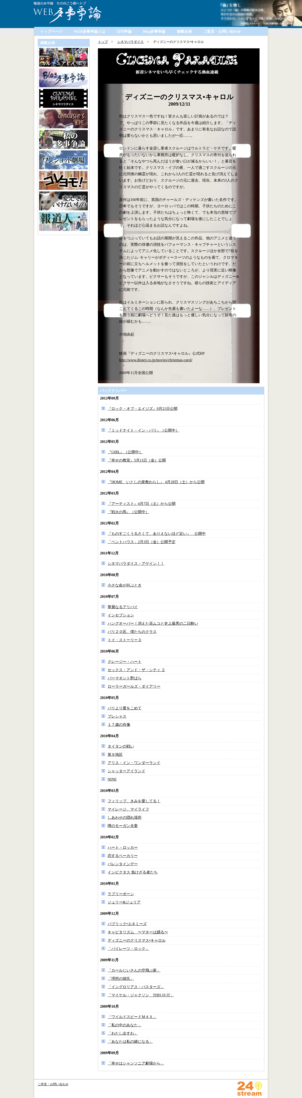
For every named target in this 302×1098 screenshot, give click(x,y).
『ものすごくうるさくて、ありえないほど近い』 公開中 (157, 534)
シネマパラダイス (130, 42)
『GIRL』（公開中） (125, 452)
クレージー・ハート (125, 662)
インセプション (121, 615)
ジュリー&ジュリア (124, 902)
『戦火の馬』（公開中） (128, 512)
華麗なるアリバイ (123, 607)
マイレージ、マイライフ (128, 809)
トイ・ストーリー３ (125, 640)
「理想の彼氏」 (121, 979)
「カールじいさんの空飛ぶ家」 (134, 970)
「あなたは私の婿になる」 (130, 1042)
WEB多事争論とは (89, 31)
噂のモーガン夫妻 (123, 826)
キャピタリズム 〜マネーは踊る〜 (138, 932)
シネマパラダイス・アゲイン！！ (136, 563)
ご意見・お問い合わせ (222, 31)
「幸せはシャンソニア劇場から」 (136, 1063)
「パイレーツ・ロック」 (128, 949)
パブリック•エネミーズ (127, 924)
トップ (103, 42)
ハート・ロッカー (123, 847)
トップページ (51, 31)
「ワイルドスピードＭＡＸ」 (132, 1017)
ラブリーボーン (121, 894)
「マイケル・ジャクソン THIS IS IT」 (141, 995)
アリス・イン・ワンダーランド (134, 763)
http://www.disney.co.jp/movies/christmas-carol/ (155, 360)
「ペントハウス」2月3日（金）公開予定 (142, 542)
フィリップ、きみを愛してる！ (134, 801)
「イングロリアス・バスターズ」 (136, 987)
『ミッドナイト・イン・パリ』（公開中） (143, 430)
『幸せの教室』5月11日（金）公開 (137, 460)
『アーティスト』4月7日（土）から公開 (142, 504)
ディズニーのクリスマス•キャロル (137, 940)
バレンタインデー (123, 864)
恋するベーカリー (123, 856)
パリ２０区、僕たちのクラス (132, 632)
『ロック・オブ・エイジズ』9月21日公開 (142, 409)
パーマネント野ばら (125, 678)
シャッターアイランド (126, 771)
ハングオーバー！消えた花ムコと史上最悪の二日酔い (153, 623)
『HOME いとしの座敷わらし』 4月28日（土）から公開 (156, 482)
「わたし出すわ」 (123, 1033)
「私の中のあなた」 (125, 1025)
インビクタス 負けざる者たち (133, 872)
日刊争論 (124, 31)
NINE (112, 779)
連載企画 (184, 31)
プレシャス (117, 716)
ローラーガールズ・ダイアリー (134, 686)
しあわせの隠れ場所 (125, 817)
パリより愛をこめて (125, 708)
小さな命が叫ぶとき (125, 585)
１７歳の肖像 (119, 725)
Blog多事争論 (154, 31)
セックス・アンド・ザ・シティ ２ (136, 670)
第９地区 (115, 755)
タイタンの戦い (121, 746)
